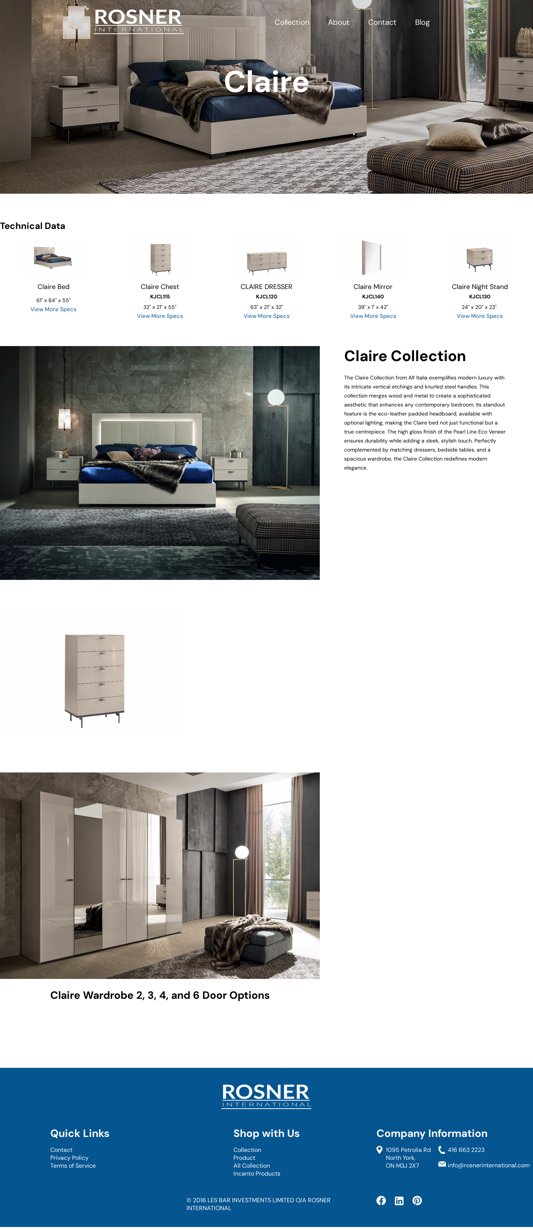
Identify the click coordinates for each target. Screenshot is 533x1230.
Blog (422, 22)
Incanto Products (256, 1173)
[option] (53, 272)
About (338, 22)
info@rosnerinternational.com (489, 1165)
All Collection (251, 1166)
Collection (292, 22)
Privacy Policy (69, 1158)
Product (244, 1158)
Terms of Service (73, 1166)
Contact (382, 22)
